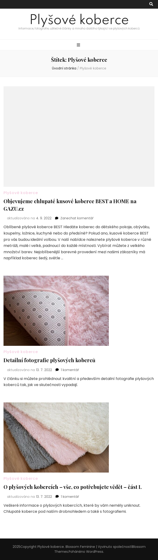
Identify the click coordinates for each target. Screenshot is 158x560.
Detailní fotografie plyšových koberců (49, 360)
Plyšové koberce (79, 20)
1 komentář (70, 370)
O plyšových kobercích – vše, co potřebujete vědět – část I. (73, 486)
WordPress (94, 551)
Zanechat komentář (76, 218)
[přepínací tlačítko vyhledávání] (151, 4)
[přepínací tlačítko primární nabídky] (79, 45)
